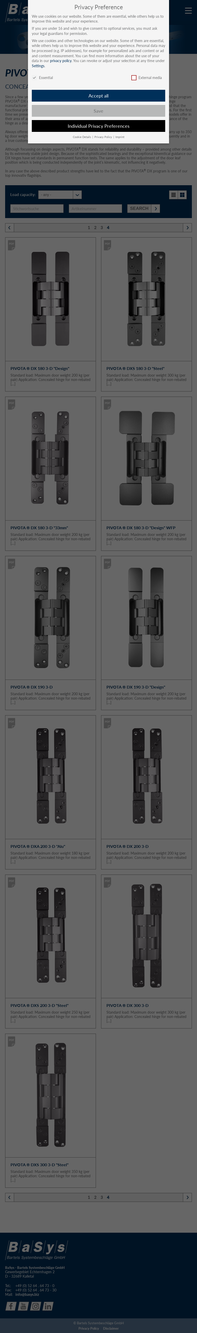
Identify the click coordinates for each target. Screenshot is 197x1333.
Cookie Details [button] (82, 137)
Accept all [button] (98, 96)
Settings (38, 66)
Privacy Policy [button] (103, 137)
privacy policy (61, 60)
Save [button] (98, 111)
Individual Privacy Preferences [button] (99, 126)
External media (146, 77)
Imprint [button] (119, 137)
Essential (42, 77)
